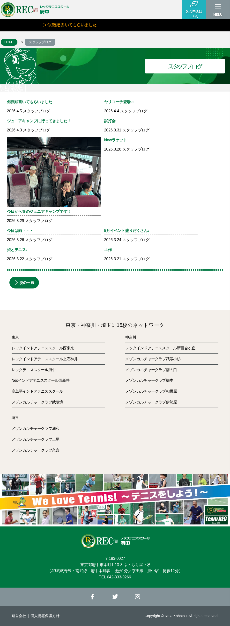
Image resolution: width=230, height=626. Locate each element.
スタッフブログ (40, 42)
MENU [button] (218, 14)
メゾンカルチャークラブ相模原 (151, 391)
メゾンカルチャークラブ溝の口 (151, 370)
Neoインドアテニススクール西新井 (41, 380)
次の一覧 (24, 283)
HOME (9, 42)
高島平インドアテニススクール (37, 391)
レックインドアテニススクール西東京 (43, 348)
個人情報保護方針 (44, 616)
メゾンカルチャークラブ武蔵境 (37, 402)
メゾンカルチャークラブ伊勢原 (151, 402)
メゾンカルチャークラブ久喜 (35, 450)
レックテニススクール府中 (34, 370)
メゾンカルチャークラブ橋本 (149, 380)
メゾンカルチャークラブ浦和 (35, 428)
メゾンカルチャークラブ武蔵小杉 (152, 359)
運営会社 (19, 616)
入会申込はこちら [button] (193, 9)
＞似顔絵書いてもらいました (77, 24)
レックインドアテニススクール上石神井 (45, 359)
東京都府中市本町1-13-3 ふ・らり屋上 (115, 565)
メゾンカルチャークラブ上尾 (35, 439)
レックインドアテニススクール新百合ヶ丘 (160, 348)
